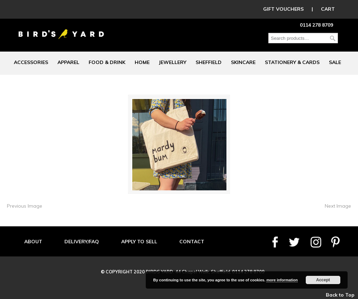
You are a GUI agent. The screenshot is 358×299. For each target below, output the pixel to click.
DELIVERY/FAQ (81, 241)
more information (281, 280)
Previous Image (24, 206)
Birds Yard (61, 29)
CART (328, 9)
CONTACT (191, 241)
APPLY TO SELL (139, 241)
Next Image (338, 206)
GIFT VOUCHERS (283, 9)
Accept (323, 280)
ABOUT (33, 241)
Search (333, 38)
